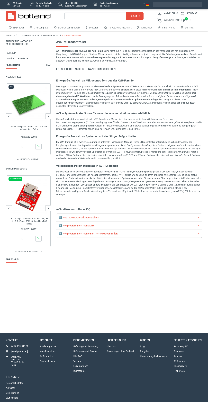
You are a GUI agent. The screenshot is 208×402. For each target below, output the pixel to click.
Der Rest (187, 27)
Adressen (10, 388)
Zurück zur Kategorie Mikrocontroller (19, 42)
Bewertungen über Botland (120, 351)
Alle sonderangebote (28, 251)
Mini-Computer (39, 27)
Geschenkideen (47, 361)
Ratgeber (144, 351)
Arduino (178, 356)
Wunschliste (12, 397)
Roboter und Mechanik (118, 27)
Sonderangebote (47, 346)
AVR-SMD (11, 53)
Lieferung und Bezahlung (85, 346)
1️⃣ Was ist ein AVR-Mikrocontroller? (79, 217)
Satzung (77, 361)
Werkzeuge (144, 27)
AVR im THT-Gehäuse (17, 58)
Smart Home (166, 27)
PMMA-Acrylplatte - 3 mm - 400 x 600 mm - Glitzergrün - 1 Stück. (29, 127)
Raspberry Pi (180, 366)
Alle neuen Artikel (28, 159)
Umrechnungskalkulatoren (153, 356)
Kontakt (192, 13)
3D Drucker (16, 27)
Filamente (179, 351)
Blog (142, 346)
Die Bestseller (46, 356)
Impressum (78, 371)
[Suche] (104, 16)
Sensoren (92, 27)
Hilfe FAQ (77, 356)
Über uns (111, 346)
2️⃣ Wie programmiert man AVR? (76, 225)
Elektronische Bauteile (67, 27)
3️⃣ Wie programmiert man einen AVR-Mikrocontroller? (88, 233)
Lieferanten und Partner (85, 351)
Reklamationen (80, 366)
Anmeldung (171, 13)
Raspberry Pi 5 (181, 346)
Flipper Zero (180, 371)
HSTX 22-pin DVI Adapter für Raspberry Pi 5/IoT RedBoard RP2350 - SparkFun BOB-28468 (29, 221)
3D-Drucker (179, 361)
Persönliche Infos (14, 383)
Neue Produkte (46, 351)
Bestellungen (12, 393)
